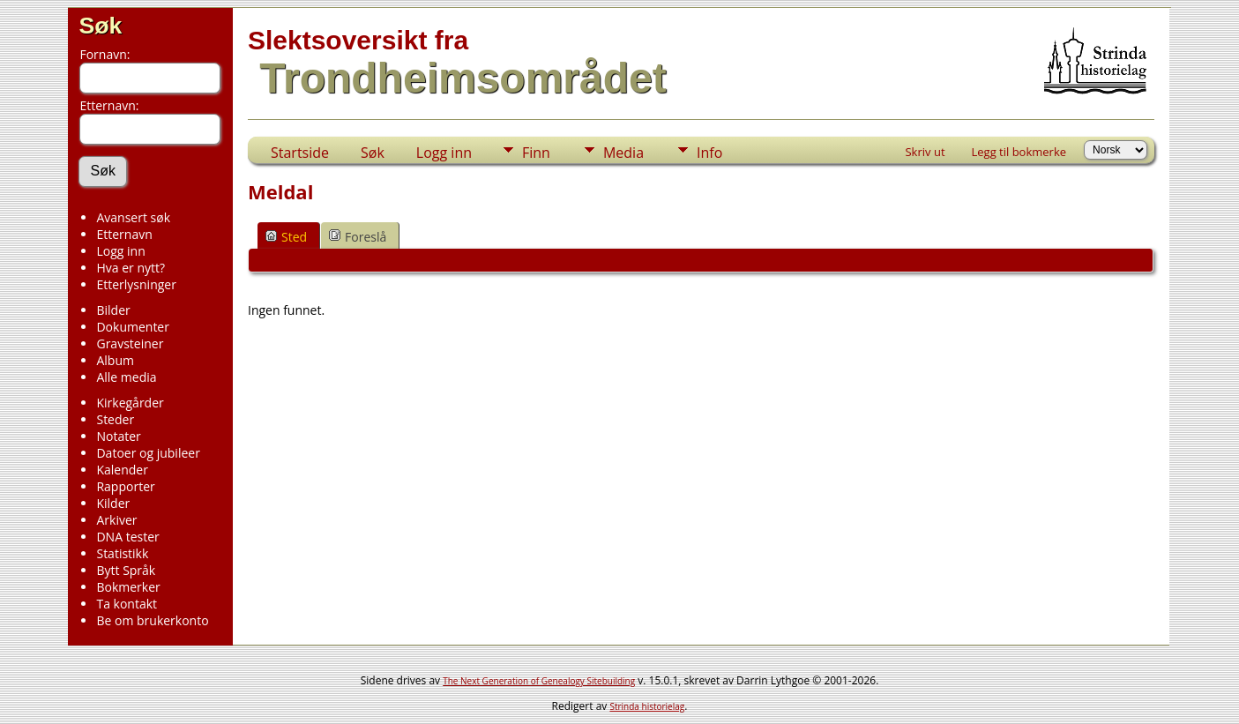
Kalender (121, 469)
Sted (286, 236)
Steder (115, 419)
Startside (300, 152)
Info (709, 152)
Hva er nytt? (130, 267)
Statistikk (122, 553)
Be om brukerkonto (152, 620)
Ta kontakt (126, 603)
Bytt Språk (125, 570)
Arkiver (116, 519)
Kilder (113, 503)
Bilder (113, 310)
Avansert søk (133, 217)
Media (623, 152)
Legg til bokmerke (1019, 152)
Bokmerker (128, 586)
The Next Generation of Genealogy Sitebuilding (539, 681)
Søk (100, 25)
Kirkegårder (129, 402)
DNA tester (127, 536)
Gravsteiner (129, 343)
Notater (118, 436)
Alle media (126, 377)
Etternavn (124, 234)
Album (115, 360)
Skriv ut (924, 152)
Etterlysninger (135, 284)
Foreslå (357, 236)
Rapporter (125, 486)
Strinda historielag (646, 706)
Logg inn (120, 251)
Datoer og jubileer (147, 452)
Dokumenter (132, 326)
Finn (536, 152)
